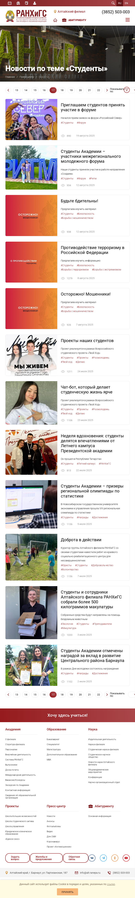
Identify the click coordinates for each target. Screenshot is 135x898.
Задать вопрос (15, 858)
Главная (10, 77)
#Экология (67, 624)
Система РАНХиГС (14, 760)
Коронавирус (53, 842)
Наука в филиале (96, 745)
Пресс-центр (27, 77)
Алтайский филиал (71, 11)
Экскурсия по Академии (17, 785)
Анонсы (50, 822)
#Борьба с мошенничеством (77, 218)
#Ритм (93, 178)
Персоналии (11, 750)
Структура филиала (15, 745)
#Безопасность (85, 214)
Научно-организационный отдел (104, 783)
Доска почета (11, 770)
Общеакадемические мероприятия (98, 771)
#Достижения (100, 517)
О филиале (10, 740)
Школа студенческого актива (19, 822)
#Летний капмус (86, 464)
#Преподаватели (102, 624)
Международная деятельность (20, 775)
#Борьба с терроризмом (75, 269)
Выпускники (11, 765)
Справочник (26, 3)
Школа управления (14, 827)
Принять (67, 892)
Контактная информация (17, 791)
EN (126, 3)
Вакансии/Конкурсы (15, 780)
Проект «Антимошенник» (59, 847)
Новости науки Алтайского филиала (101, 763)
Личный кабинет (35, 3)
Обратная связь (74, 858)
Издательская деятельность (102, 740)
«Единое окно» (12, 839)
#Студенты (67, 122)
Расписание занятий (9, 3)
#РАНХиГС (105, 464)
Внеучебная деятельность (18, 755)
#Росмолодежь (100, 358)
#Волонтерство (69, 570)
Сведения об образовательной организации (20, 797)
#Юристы (66, 566)
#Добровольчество (102, 566)
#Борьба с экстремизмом (106, 269)
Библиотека (18, 3)
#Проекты (82, 358)
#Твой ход (66, 362)
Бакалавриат (53, 740)
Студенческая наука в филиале (103, 750)
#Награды (83, 517)
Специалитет (53, 745)
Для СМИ (51, 837)
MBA (49, 760)
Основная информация (99, 817)
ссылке (111, 884)
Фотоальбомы (54, 827)
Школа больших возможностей (20, 817)
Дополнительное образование (62, 755)
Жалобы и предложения (44, 858)
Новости (51, 817)
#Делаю (80, 362)
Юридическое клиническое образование (18, 833)
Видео (50, 832)
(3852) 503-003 (116, 12)
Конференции (95, 778)
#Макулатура (68, 628)
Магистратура (53, 750)
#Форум (81, 122)
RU (119, 3)
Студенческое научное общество (99, 756)
